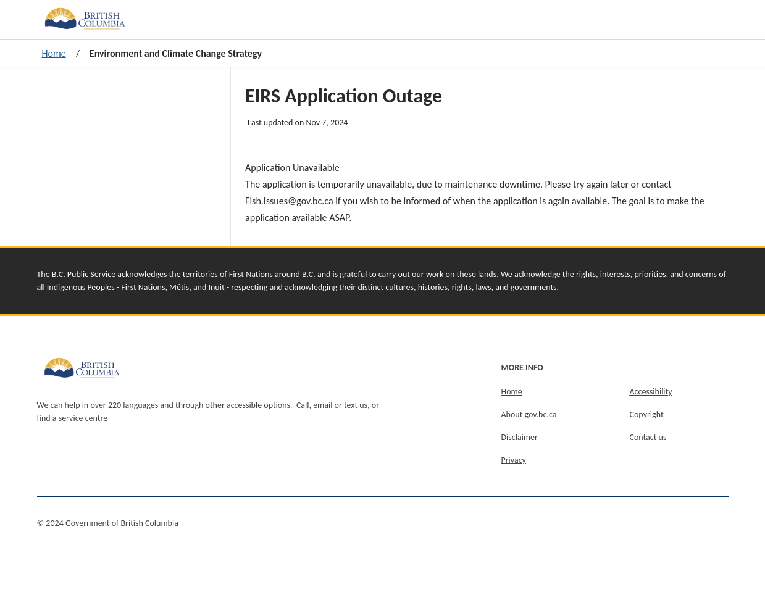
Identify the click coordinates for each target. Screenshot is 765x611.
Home (54, 53)
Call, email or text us (331, 405)
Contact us (648, 437)
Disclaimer (519, 437)
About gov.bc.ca (529, 414)
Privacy (513, 460)
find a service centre (72, 418)
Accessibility (651, 391)
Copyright (647, 414)
